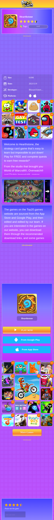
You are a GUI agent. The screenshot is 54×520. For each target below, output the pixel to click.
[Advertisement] (27, 54)
